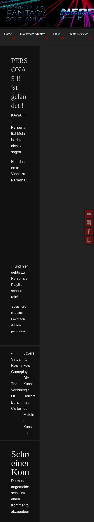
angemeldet (20, 487)
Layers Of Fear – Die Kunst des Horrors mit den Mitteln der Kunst (30, 393)
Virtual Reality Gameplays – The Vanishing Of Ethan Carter (15, 380)
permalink (18, 331)
